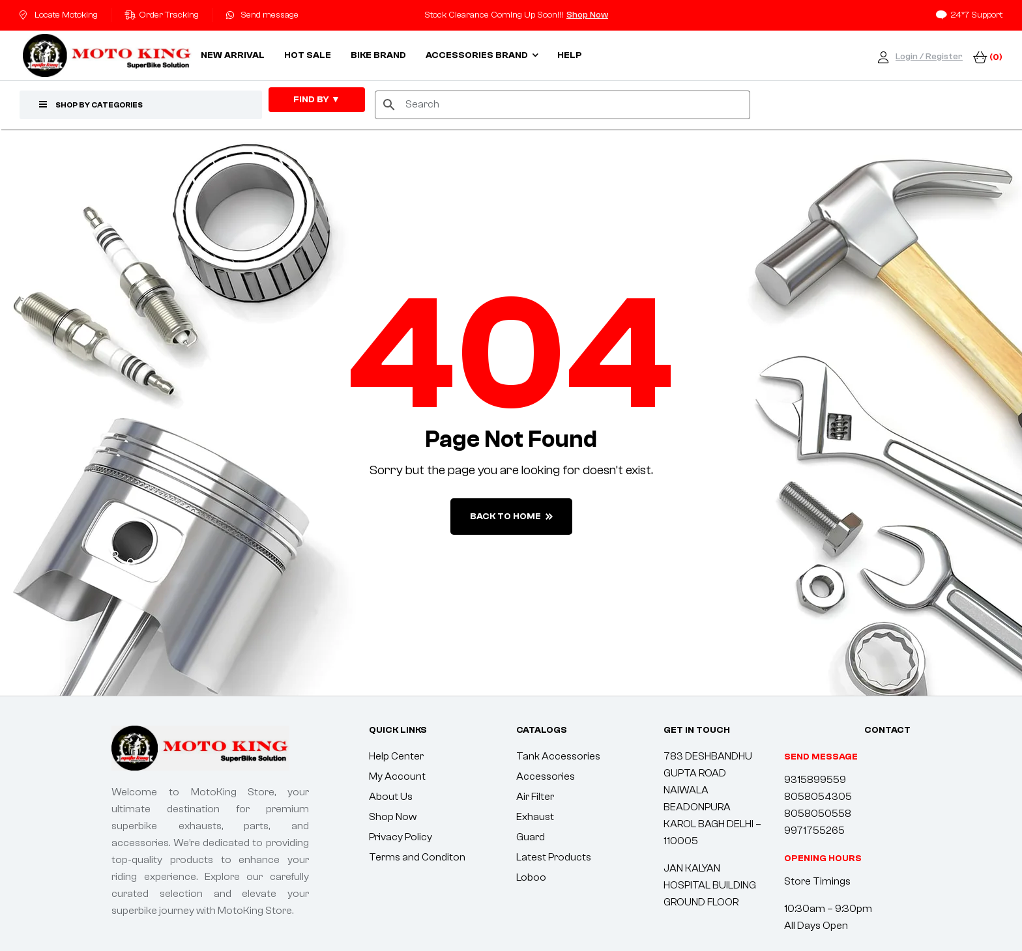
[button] (823, 858)
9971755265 (814, 830)
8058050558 (817, 813)
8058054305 (818, 796)
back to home (511, 516)
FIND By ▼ (316, 99)
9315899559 (815, 780)
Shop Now (587, 15)
